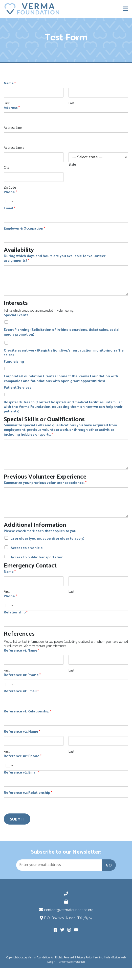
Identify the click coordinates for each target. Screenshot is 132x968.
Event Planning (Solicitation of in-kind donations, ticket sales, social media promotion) (61, 332)
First (7, 104)
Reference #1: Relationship (27, 711)
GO (109, 865)
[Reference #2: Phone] (66, 766)
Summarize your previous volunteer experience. (45, 483)
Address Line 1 (14, 128)
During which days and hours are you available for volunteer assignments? (54, 258)
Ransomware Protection (71, 962)
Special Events (16, 315)
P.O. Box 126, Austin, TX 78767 (66, 918)
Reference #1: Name (21, 651)
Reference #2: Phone (22, 756)
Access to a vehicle (27, 548)
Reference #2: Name (22, 732)
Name (10, 83)
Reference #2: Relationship (28, 793)
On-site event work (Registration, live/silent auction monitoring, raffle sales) (64, 353)
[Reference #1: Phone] (66, 684)
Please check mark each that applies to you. (40, 531)
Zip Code (10, 188)
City (6, 168)
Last (71, 104)
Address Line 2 (14, 148)
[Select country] (9, 201)
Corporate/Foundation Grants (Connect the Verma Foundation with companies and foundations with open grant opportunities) (61, 378)
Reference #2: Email (21, 773)
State (72, 165)
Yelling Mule (102, 957)
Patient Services (17, 388)
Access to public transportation (37, 557)
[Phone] (66, 201)
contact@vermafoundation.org (66, 910)
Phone (10, 192)
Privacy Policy (85, 957)
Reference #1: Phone (22, 675)
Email (9, 208)
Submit (17, 819)
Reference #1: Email (21, 691)
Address (12, 108)
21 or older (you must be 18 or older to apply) (47, 539)
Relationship (16, 612)
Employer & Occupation (24, 229)
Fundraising (14, 362)
